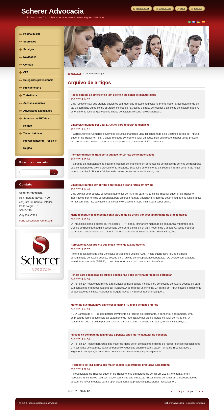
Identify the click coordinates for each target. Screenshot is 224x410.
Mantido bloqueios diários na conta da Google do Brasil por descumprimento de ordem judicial (129, 214)
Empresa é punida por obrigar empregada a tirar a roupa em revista (112, 184)
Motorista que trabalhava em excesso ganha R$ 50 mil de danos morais (114, 304)
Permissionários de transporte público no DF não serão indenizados (112, 154)
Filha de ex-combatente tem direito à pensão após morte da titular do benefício (119, 334)
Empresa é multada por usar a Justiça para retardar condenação (110, 124)
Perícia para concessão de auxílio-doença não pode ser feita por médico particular (121, 274)
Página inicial (74, 73)
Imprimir (198, 8)
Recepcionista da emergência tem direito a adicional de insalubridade (113, 94)
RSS (182, 8)
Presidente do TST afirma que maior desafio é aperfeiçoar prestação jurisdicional (120, 364)
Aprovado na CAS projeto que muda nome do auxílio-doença (108, 244)
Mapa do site (165, 8)
